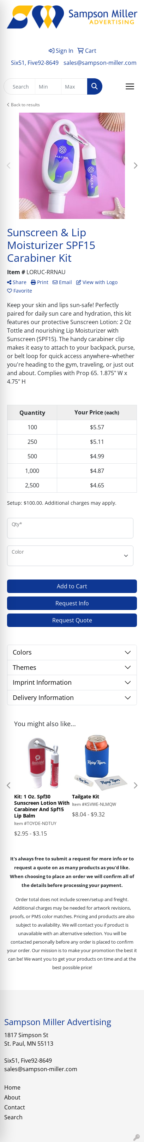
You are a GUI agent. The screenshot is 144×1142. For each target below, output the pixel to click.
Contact (14, 1107)
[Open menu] (130, 86)
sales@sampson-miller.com (100, 63)
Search (13, 1117)
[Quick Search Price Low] (48, 86)
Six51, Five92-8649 (35, 63)
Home (12, 1087)
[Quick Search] (19, 86)
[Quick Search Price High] (74, 86)
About (12, 1097)
